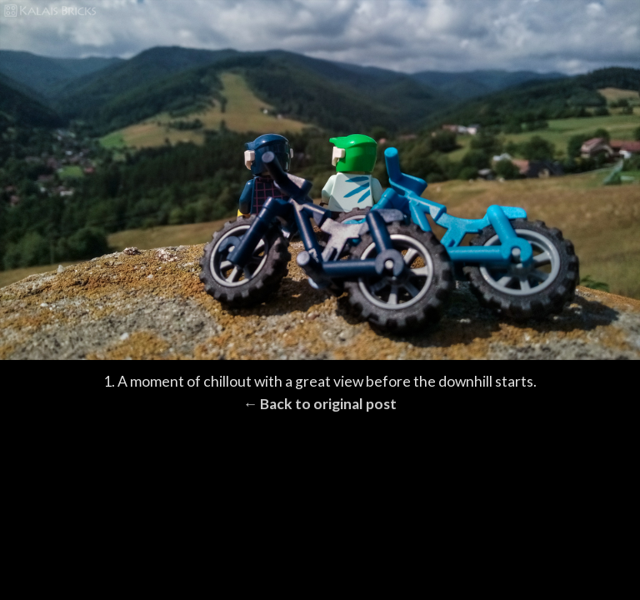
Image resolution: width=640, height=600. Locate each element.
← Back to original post (320, 403)
